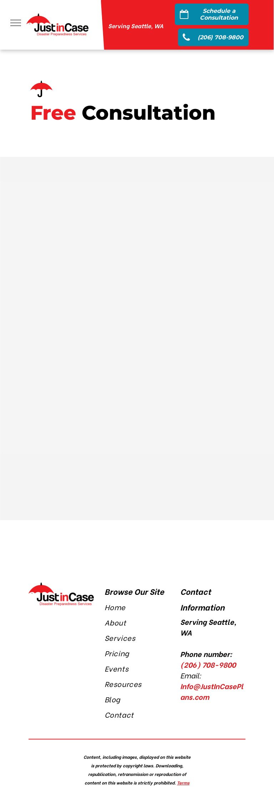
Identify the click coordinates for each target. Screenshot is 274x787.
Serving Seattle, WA (135, 25)
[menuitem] (137, 607)
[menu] (15, 23)
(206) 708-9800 (208, 664)
